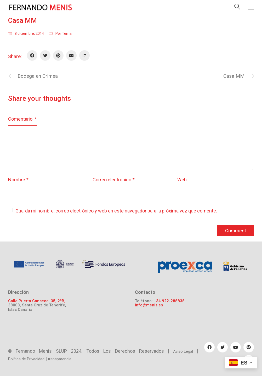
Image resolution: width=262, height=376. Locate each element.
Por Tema (63, 33)
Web (182, 179)
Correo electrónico (114, 180)
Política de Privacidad (26, 359)
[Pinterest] (58, 55)
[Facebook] (32, 55)
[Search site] (237, 8)
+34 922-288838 (169, 301)
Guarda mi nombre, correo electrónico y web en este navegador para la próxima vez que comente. (116, 211)
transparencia (59, 359)
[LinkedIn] (84, 55)
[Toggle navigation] (251, 7)
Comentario (22, 119)
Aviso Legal (183, 351)
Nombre (18, 180)
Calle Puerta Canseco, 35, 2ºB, (36, 301)
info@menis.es (149, 305)
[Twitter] (45, 55)
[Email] (71, 55)
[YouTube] (235, 347)
